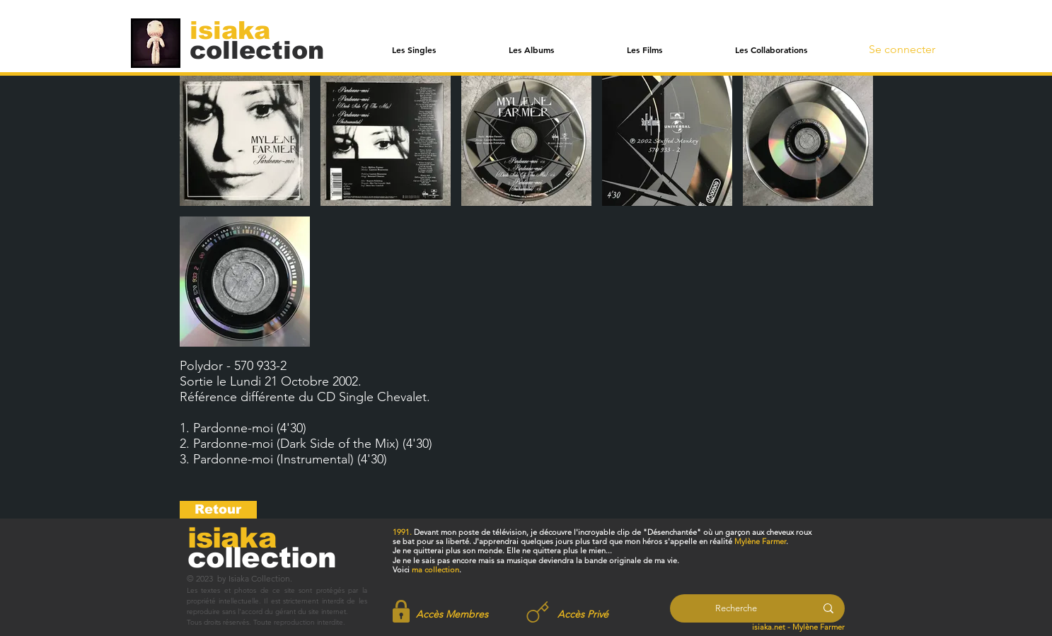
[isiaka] (238, 30)
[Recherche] (736, 608)
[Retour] (218, 510)
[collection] (257, 50)
